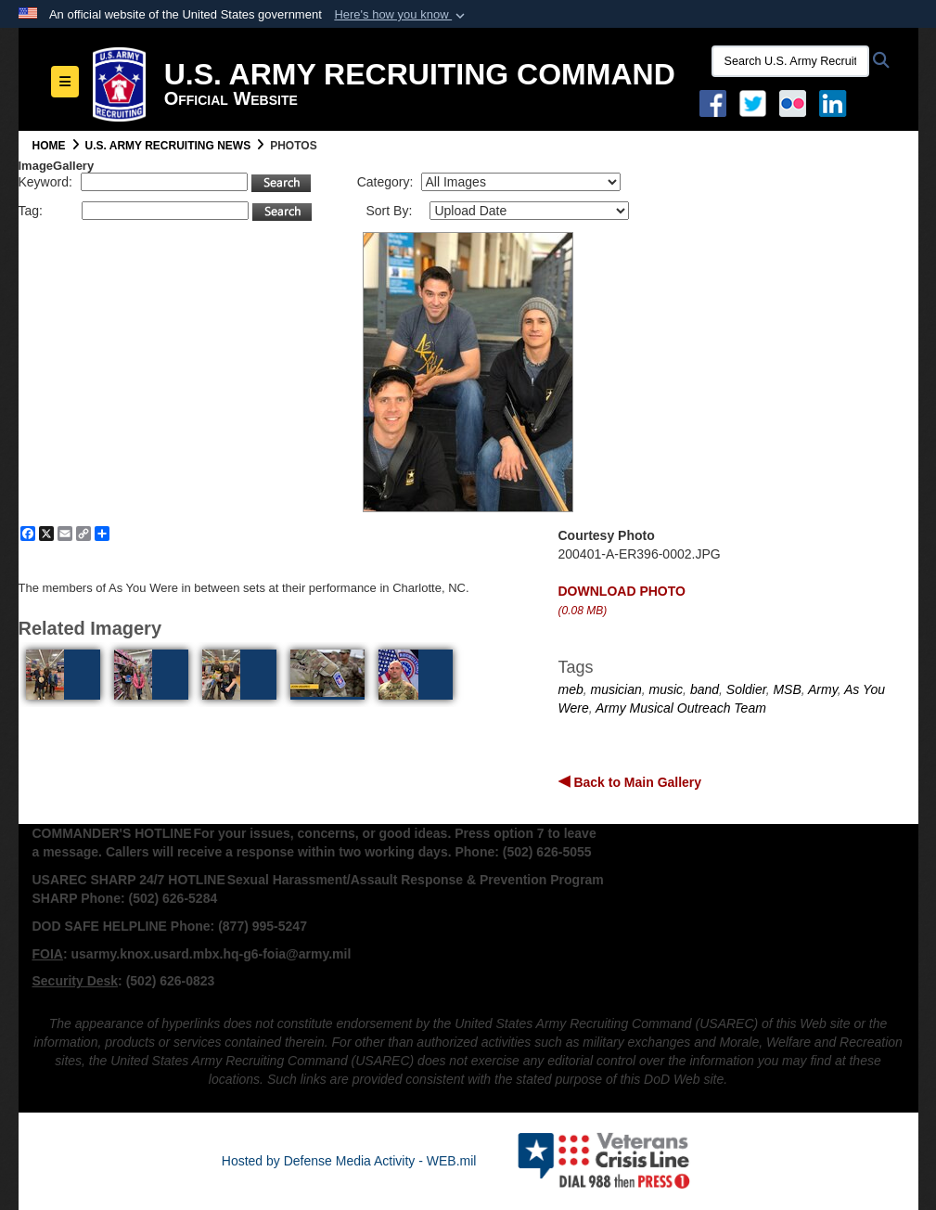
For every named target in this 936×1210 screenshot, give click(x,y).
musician (616, 689)
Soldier (746, 689)
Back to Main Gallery (636, 782)
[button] (401, 15)
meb (570, 689)
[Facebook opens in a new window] (712, 102)
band (704, 689)
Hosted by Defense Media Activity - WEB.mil (349, 1160)
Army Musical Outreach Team (681, 708)
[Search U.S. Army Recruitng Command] (790, 61)
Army (823, 689)
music (666, 689)
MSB (787, 689)
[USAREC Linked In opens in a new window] (836, 102)
